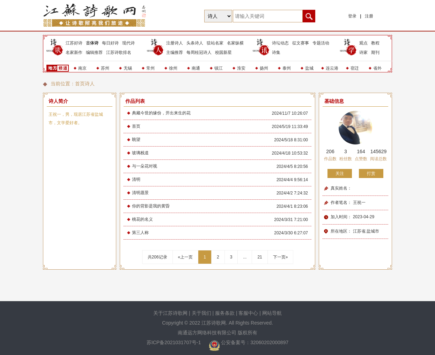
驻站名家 (215, 43)
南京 (82, 68)
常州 (150, 68)
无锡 (128, 68)
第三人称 (140, 232)
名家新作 (74, 52)
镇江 (218, 68)
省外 (377, 68)
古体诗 (92, 43)
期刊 (375, 52)
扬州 (264, 68)
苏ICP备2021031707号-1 (174, 342)
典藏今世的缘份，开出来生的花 (161, 113)
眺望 (136, 139)
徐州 (173, 68)
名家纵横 (235, 43)
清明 (136, 179)
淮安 (241, 68)
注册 (369, 16)
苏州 (105, 68)
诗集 (276, 52)
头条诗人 (194, 43)
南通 (196, 68)
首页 (80, 83)
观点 (363, 43)
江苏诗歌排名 (118, 52)
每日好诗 (110, 43)
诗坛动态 (280, 43)
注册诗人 (174, 43)
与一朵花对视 (144, 166)
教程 (375, 43)
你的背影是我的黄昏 (151, 206)
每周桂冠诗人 (199, 52)
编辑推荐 (94, 52)
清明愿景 (140, 192)
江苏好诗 (74, 43)
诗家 (363, 52)
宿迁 (355, 68)
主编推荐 (174, 52)
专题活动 (320, 43)
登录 (352, 16)
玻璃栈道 (140, 152)
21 (259, 257)
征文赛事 (300, 43)
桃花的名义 (142, 219)
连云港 (332, 68)
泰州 (286, 68)
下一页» (280, 257)
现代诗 (128, 43)
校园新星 (223, 52)
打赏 (371, 173)
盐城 (309, 68)
